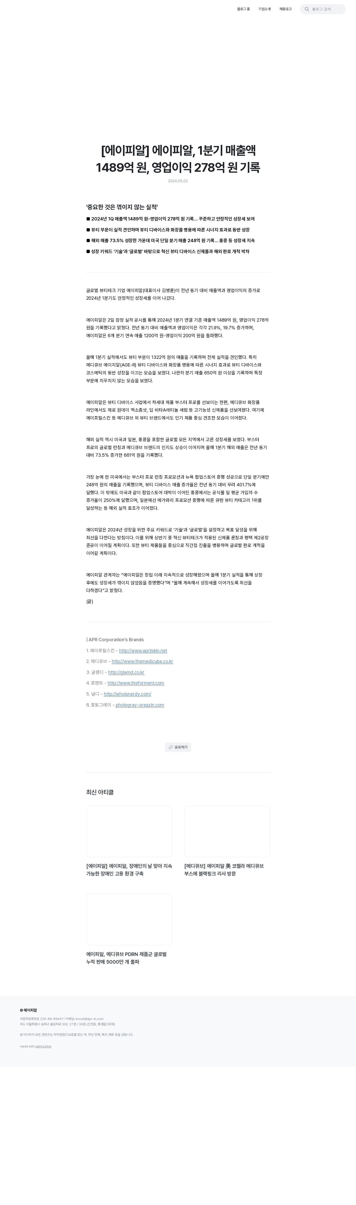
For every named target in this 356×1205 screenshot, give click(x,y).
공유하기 (178, 874)
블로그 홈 (243, 9)
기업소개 (265, 9)
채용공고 (285, 9)
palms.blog (43, 1182)
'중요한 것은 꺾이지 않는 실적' (308, 40)
